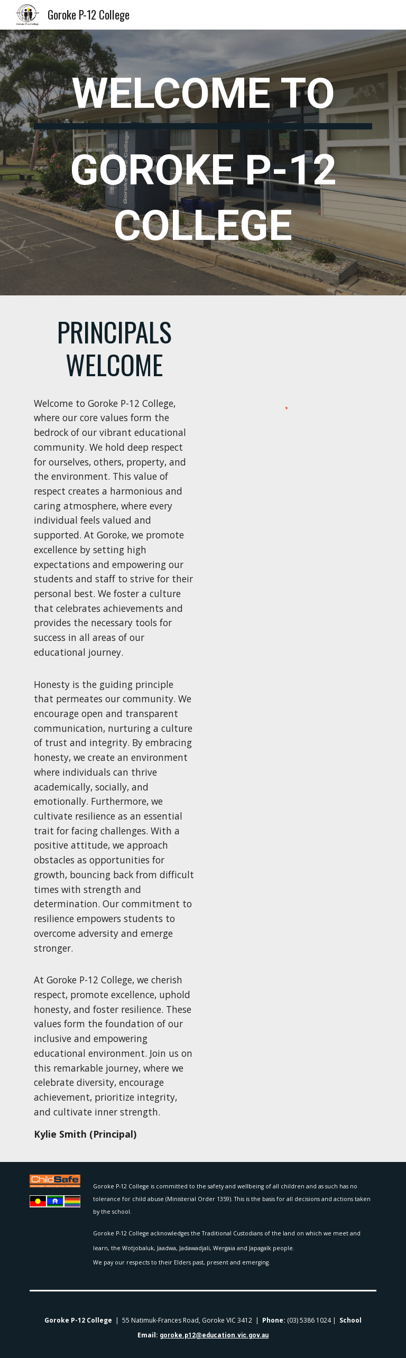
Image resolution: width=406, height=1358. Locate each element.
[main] (203, 162)
